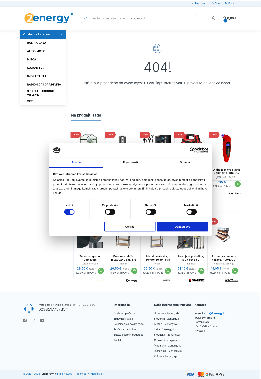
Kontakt (230, 3)
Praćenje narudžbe (125, 329)
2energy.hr (173, 313)
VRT (27, 101)
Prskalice (190, 263)
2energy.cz (170, 340)
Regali (123, 263)
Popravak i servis (226, 177)
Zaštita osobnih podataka (128, 334)
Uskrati (129, 226)
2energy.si (173, 318)
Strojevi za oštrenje (224, 263)
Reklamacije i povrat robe (129, 323)
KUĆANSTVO (33, 68)
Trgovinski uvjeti (123, 318)
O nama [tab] (185, 162)
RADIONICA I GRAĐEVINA (41, 84)
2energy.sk (174, 334)
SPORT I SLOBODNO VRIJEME (38, 92)
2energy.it (168, 329)
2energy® (48, 373)
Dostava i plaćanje (124, 313)
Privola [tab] (76, 162)
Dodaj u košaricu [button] (237, 184)
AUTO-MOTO (33, 51)
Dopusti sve (182, 226)
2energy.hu (174, 345)
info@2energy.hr (215, 313)
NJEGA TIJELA (34, 76)
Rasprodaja (34, 42)
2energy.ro (175, 350)
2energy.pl (171, 356)
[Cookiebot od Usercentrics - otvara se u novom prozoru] (192, 150)
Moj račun (198, 3)
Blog (215, 3)
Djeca (29, 59)
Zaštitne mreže (90, 263)
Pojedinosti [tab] (130, 162)
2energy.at (171, 323)
